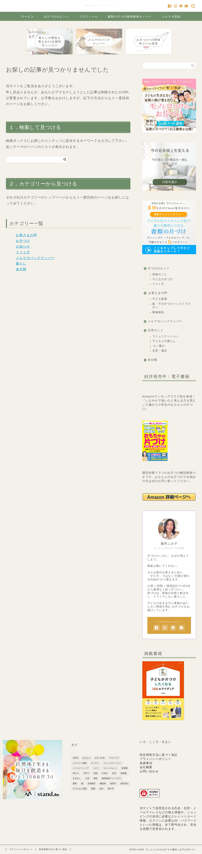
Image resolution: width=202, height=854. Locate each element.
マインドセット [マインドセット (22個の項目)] (110, 768)
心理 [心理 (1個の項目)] (87, 778)
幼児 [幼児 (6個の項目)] (114, 773)
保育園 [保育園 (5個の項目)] (124, 768)
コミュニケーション (165, 336)
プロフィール (88, 16)
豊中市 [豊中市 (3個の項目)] (111, 789)
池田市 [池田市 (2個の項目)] (113, 783)
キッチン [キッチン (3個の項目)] (95, 763)
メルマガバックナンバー (35, 258)
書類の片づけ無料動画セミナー (130, 16)
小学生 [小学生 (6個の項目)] (105, 773)
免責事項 (146, 763)
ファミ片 (23, 252)
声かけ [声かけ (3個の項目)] (76, 773)
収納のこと (159, 274)
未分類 (21, 269)
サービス (27, 16)
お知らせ (23, 246)
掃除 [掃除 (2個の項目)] (95, 778)
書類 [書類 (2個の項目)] (75, 783)
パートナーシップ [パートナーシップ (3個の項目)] (81, 768)
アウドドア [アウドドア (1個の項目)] (114, 758)
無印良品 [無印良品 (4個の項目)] (124, 783)
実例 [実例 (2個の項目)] (95, 773)
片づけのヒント (159, 268)
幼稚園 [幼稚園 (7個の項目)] (123, 773)
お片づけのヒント (56, 16)
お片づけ (23, 241)
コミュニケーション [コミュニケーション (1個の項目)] (112, 763)
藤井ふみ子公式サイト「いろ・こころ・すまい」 (101, 5)
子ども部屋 (159, 298)
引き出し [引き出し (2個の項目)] (77, 778)
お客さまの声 (26, 235)
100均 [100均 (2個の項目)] (75, 758)
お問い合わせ (149, 771)
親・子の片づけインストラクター (171, 305)
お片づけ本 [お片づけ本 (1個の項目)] (100, 758)
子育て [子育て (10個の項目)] (86, 773)
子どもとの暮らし (164, 341)
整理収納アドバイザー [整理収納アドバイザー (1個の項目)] (112, 778)
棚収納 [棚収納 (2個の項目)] (103, 783)
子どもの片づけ (162, 279)
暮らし (21, 263)
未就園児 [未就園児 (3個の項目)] (91, 783)
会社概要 (146, 767)
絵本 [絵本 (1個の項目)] (101, 789)
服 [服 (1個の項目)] (82, 783)
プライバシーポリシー (155, 759)
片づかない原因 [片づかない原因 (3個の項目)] (80, 789)
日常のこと (156, 330)
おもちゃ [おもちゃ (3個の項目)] (87, 758)
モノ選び (159, 345)
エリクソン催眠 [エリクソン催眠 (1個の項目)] (80, 763)
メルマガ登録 (171, 16)
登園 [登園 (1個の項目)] (93, 789)
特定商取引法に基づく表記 (159, 754)
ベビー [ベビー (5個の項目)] (96, 768)
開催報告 (158, 312)
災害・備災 (159, 350)
